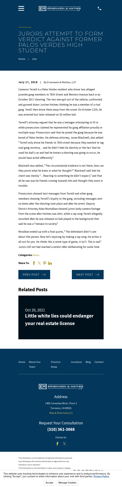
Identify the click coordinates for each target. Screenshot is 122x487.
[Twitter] (64, 444)
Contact (99, 362)
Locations (76, 362)
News (36, 255)
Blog (88, 362)
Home (21, 362)
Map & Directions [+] (60, 413)
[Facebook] (57, 444)
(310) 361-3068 (61, 429)
